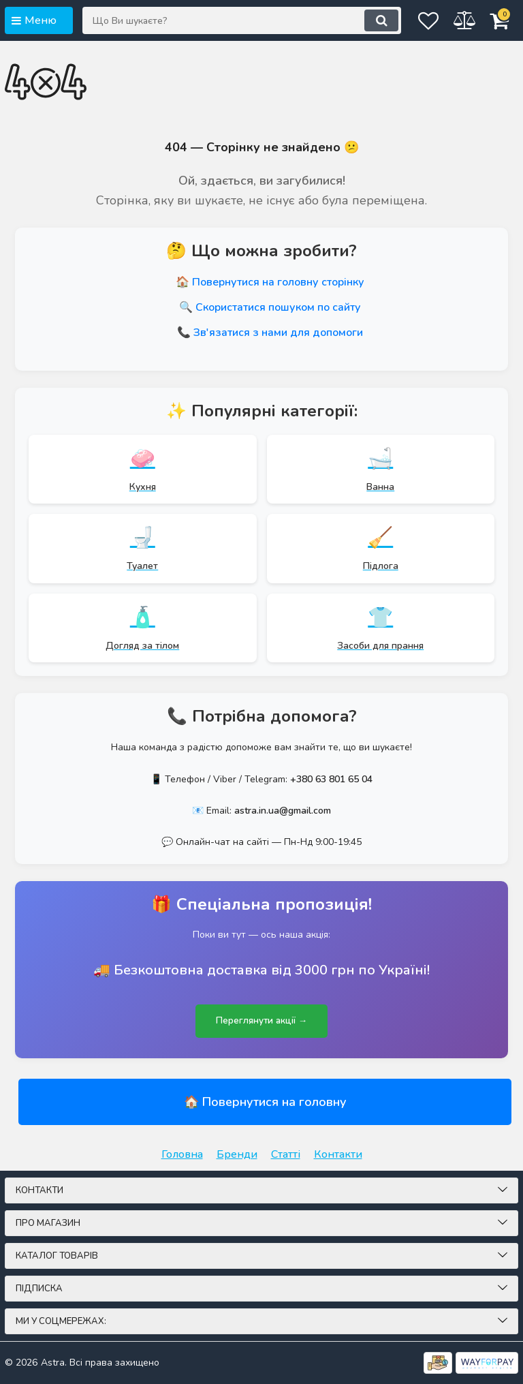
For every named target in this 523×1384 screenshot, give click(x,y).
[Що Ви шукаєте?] (224, 20)
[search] (346, 20)
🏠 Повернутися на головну (265, 1102)
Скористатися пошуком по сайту (278, 307)
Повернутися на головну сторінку (278, 282)
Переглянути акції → (261, 1021)
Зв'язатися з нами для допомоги (278, 332)
